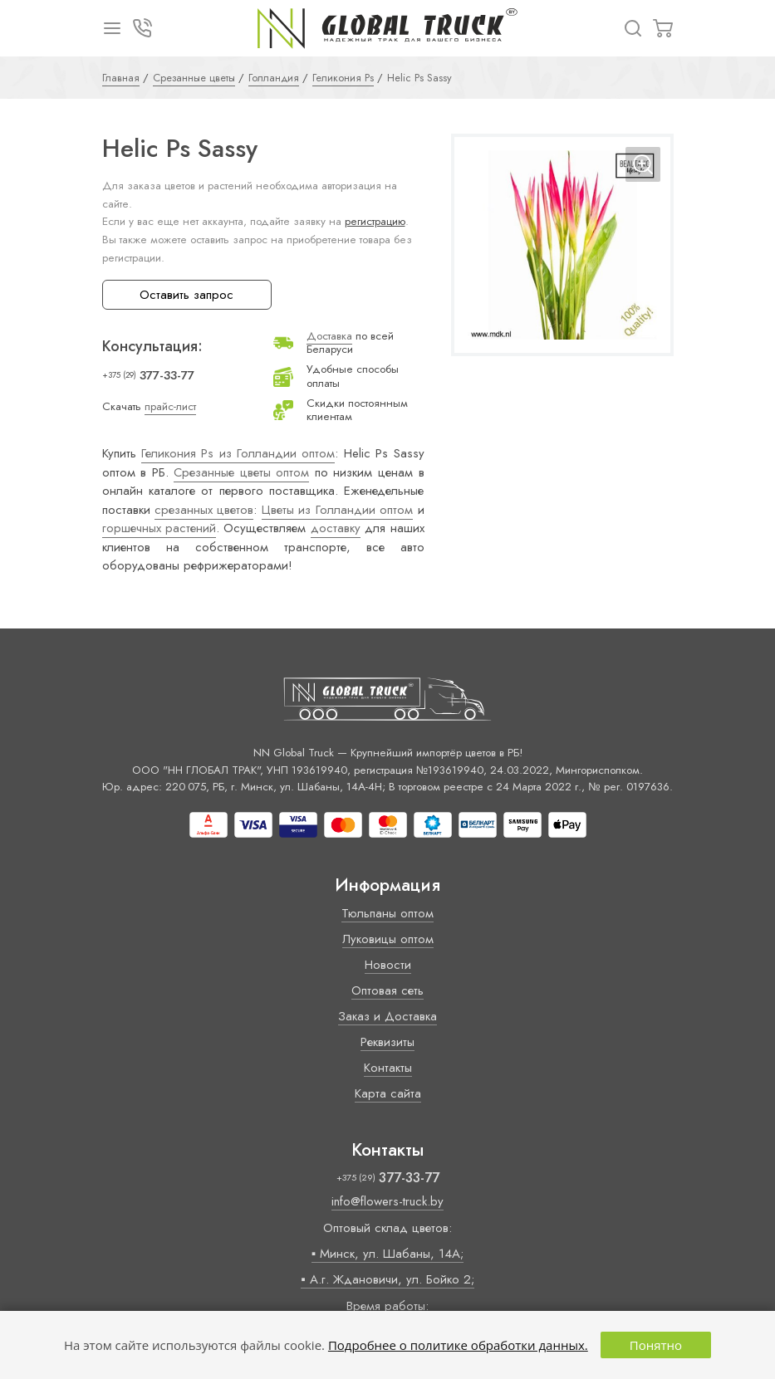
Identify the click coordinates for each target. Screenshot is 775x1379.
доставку (336, 528)
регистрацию (375, 221)
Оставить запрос (186, 295)
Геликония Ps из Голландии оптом (238, 453)
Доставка (329, 336)
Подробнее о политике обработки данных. (458, 1345)
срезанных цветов (204, 510)
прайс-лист (170, 406)
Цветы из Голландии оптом (337, 510)
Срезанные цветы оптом (241, 472)
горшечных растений (159, 528)
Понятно (656, 1345)
